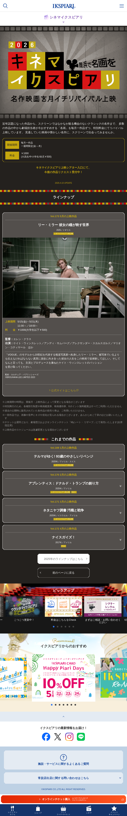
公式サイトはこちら (65, 390)
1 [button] (55, 627)
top (2, 713)
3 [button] (62, 627)
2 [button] (59, 627)
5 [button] (70, 627)
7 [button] (75, 705)
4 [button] (66, 627)
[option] (63, 608)
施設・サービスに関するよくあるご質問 (63, 763)
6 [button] (74, 627)
